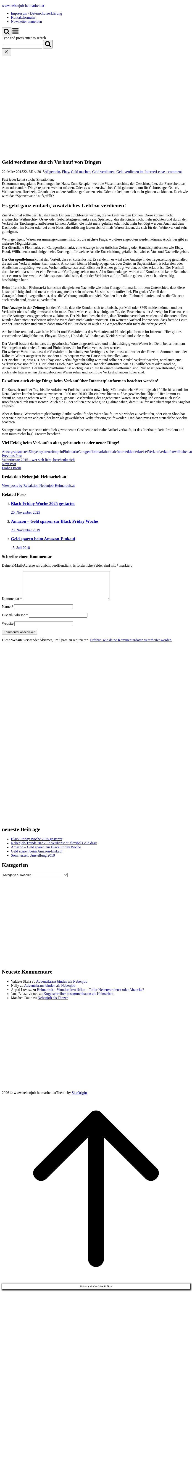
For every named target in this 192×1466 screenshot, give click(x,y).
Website (7, 629)
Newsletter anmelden (26, 21)
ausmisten (21, 452)
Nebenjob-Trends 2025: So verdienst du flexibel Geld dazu (54, 848)
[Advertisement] (43, 101)
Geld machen (80, 172)
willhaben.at (183, 452)
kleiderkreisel (138, 452)
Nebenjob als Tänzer (53, 1003)
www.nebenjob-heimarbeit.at (23, 6)
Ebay (65, 172)
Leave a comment (169, 172)
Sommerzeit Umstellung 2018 (33, 861)
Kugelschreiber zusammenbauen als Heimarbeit (78, 999)
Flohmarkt (70, 452)
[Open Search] (6, 32)
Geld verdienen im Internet (136, 172)
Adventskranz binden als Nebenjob (61, 987)
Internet (122, 452)
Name (7, 612)
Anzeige (8, 452)
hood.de (111, 452)
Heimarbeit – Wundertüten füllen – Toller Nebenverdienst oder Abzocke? (90, 995)
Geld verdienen (103, 172)
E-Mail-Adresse (15, 620)
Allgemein (52, 172)
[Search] (48, 44)
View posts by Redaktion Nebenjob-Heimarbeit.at (38, 485)
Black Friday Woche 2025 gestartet (36, 844)
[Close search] (6, 52)
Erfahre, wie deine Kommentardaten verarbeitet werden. (131, 645)
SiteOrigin (79, 1098)
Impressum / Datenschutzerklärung (36, 13)
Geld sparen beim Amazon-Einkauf (37, 857)
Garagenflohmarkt (91, 452)
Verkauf (154, 452)
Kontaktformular (23, 17)
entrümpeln (54, 452)
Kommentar (12, 604)
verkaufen (166, 452)
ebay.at (41, 452)
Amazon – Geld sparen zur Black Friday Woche (46, 853)
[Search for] (22, 46)
